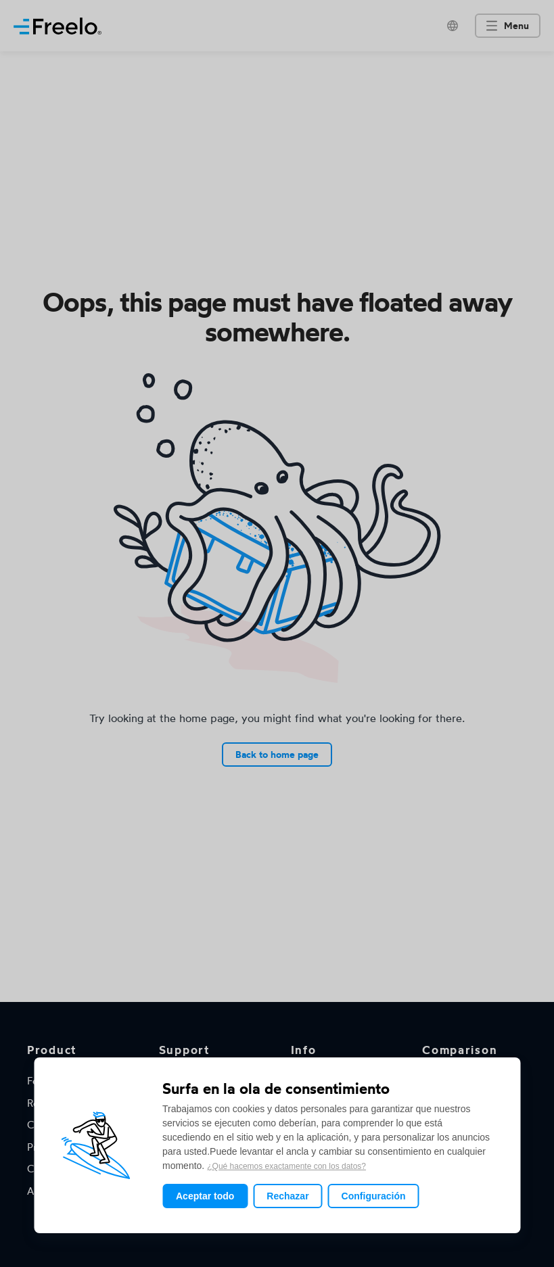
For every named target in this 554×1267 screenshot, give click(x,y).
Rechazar (287, 1196)
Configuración (374, 1196)
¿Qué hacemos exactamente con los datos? (286, 1166)
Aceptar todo (205, 1196)
